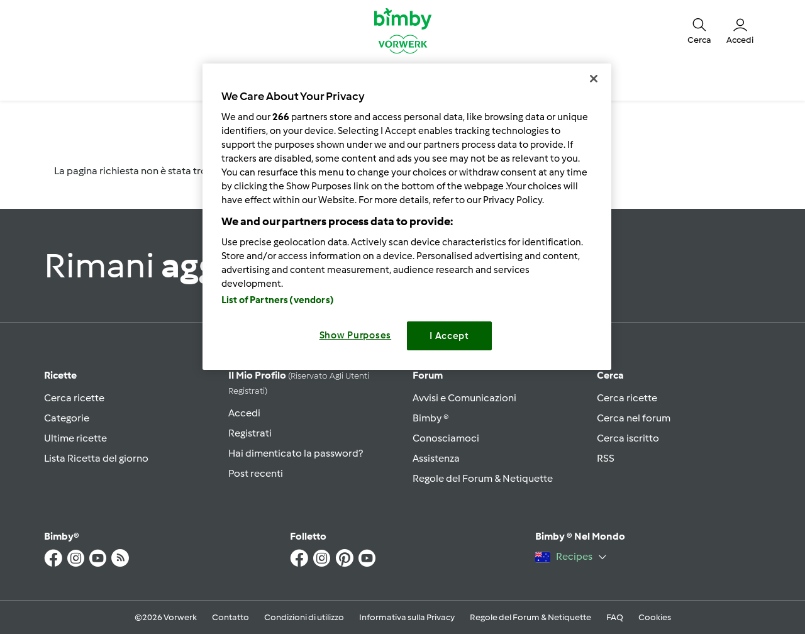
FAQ (614, 617)
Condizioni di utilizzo (304, 617)
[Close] (594, 78)
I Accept (449, 336)
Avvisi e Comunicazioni (464, 398)
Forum (428, 375)
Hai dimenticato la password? (295, 453)
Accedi (244, 413)
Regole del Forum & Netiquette (483, 478)
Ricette (60, 375)
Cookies (654, 617)
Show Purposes (355, 335)
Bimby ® (431, 418)
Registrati (250, 433)
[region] (407, 217)
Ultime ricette (75, 438)
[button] (699, 30)
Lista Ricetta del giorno (96, 458)
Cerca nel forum (633, 418)
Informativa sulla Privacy (407, 617)
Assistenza (436, 458)
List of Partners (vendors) (277, 300)
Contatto (230, 617)
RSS (605, 458)
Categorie (66, 418)
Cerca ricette (74, 398)
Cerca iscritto (628, 438)
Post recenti (255, 473)
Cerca (610, 375)
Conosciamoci (446, 438)
